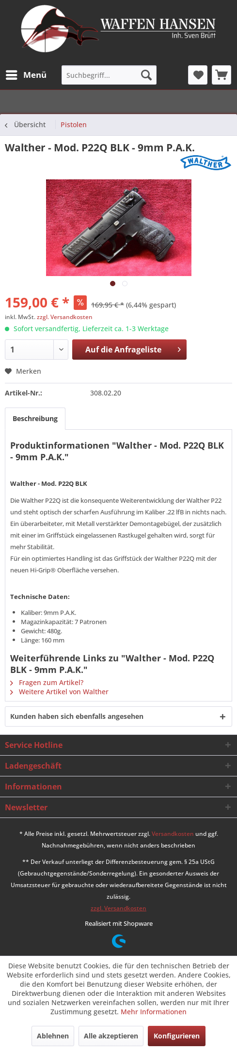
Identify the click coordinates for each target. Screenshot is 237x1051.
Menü (26, 73)
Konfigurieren (177, 1035)
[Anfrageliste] (221, 75)
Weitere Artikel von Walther (59, 691)
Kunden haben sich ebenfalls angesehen (76, 716)
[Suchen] (146, 75)
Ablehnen (53, 1035)
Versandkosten (173, 834)
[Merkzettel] (197, 75)
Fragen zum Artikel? (46, 682)
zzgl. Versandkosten (65, 317)
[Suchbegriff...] (109, 75)
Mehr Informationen (154, 1011)
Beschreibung (35, 418)
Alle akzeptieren (111, 1035)
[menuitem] (25, 75)
